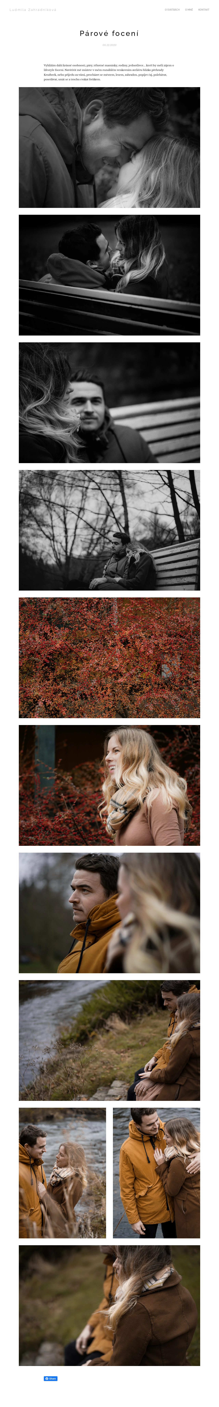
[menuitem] (175, 9)
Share (51, 1378)
